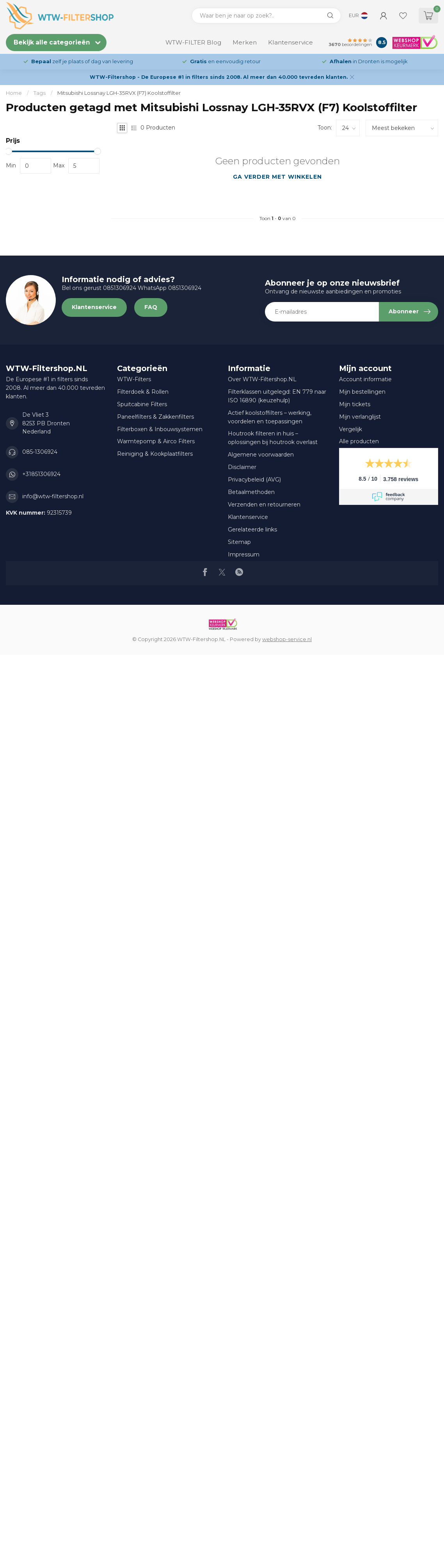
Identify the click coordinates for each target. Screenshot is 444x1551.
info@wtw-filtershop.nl (52, 496)
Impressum (243, 554)
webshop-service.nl (287, 639)
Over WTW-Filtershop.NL (262, 379)
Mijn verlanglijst (360, 416)
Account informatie (365, 379)
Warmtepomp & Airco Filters (156, 441)
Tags (40, 93)
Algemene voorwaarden (261, 454)
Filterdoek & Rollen (143, 391)
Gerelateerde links (252, 529)
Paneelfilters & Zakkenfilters (155, 416)
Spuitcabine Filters (142, 404)
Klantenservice (290, 42)
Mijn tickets (354, 404)
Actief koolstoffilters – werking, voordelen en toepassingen (269, 417)
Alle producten (359, 441)
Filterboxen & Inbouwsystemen (159, 429)
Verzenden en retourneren (264, 504)
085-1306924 (39, 451)
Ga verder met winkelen (277, 176)
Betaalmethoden (251, 492)
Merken (245, 42)
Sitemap (239, 541)
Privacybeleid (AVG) (254, 479)
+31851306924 (41, 474)
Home (14, 93)
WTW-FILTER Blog (193, 42)
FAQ (150, 307)
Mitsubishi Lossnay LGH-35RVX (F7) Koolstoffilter (119, 93)
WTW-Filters (134, 379)
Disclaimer (242, 467)
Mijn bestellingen (362, 391)
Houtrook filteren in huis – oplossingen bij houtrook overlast (273, 438)
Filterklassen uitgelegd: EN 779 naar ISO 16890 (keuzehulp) (277, 396)
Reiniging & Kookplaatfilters (155, 453)
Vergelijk (350, 429)
